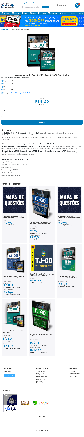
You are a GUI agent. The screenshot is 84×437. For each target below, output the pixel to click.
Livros (24, 13)
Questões (42, 13)
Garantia (38, 374)
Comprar (42, 122)
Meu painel (72, 371)
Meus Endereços (73, 374)
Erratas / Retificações (76, 13)
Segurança (39, 381)
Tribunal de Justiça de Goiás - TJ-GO (21, 93)
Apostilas (15, 13)
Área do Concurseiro (41, 371)
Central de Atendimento (39, 3)
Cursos (33, 13)
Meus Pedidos (73, 376)
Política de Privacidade (42, 382)
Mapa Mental (52, 13)
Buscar (45, 7)
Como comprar (40, 373)
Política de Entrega (41, 378)
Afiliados (9, 376)
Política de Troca (40, 379)
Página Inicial (4, 29)
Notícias (63, 13)
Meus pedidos (25, 3)
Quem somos (7, 371)
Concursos (5, 13)
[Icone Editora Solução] (7, 5)
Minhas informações (74, 373)
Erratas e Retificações (41, 376)
